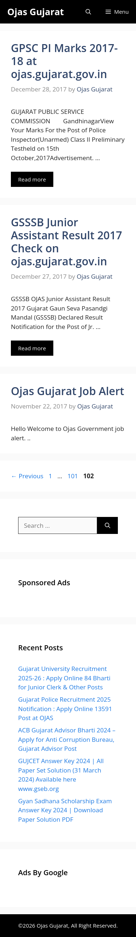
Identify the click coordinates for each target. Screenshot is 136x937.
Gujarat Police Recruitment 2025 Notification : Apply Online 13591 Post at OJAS (65, 708)
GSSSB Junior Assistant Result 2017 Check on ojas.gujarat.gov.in (66, 242)
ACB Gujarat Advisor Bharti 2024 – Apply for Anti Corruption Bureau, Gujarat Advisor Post (66, 739)
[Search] (107, 525)
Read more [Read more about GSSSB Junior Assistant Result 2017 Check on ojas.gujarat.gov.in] (32, 348)
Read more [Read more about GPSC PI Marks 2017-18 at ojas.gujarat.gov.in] (32, 179)
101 (73, 476)
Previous (27, 476)
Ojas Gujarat (35, 11)
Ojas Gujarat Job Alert (67, 391)
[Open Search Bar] (88, 11)
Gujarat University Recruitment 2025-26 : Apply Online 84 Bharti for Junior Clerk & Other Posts (64, 677)
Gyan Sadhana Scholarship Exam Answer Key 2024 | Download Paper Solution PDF (65, 810)
